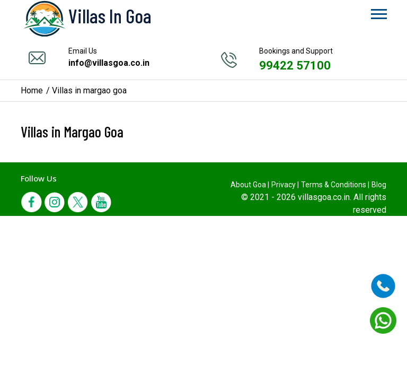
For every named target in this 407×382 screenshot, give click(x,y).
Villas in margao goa (89, 90)
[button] (378, 12)
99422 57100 (295, 65)
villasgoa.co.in (324, 197)
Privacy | (285, 184)
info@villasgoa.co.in (108, 63)
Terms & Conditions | (335, 184)
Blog (378, 184)
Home (32, 90)
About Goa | (250, 184)
